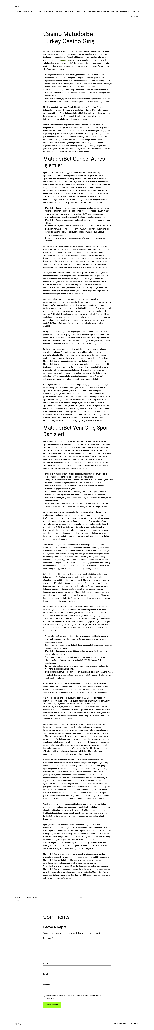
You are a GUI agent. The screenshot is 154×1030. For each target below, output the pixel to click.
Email (46, 974)
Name (46, 963)
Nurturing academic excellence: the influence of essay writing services (113, 11)
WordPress (134, 1023)
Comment (48, 938)
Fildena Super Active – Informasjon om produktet (35, 11)
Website (46, 985)
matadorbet (64, 60)
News (35, 898)
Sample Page (135, 17)
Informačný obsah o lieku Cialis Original (70, 11)
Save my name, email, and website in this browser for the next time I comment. (74, 996)
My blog (18, 6)
